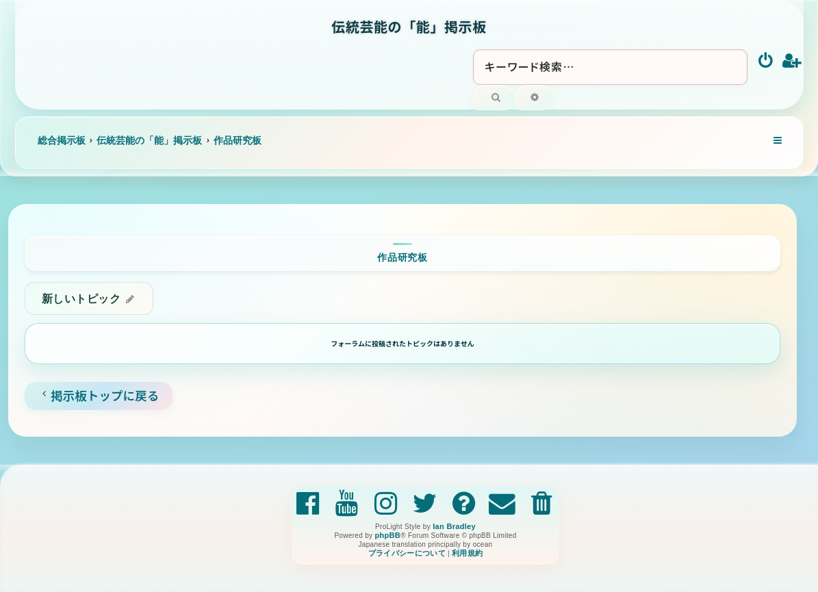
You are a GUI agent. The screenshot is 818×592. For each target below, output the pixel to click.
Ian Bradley (454, 526)
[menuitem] (766, 61)
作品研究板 (402, 257)
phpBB (387, 535)
